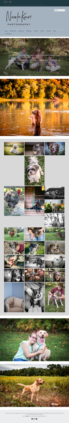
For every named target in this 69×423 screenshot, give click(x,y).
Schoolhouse (42, 5)
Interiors (34, 5)
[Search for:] (59, 10)
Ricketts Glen (9, 5)
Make (27, 416)
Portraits (25, 5)
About (38, 5)
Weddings (20, 5)
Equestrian (15, 5)
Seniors (29, 5)
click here (29, 62)
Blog (5, 5)
